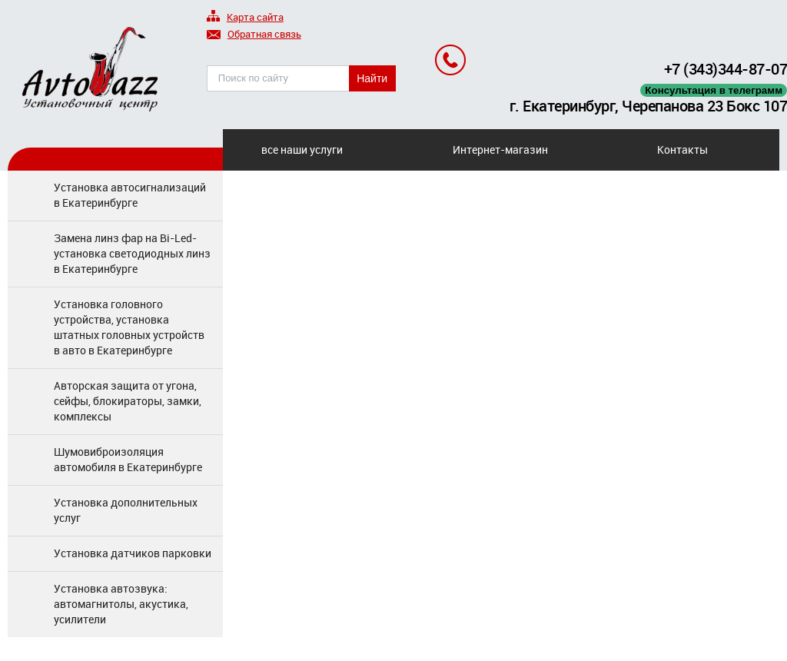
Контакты (682, 149)
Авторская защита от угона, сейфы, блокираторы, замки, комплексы (127, 401)
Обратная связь (254, 35)
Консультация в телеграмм (713, 90)
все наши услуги (302, 149)
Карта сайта (245, 18)
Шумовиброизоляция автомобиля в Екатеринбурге (128, 459)
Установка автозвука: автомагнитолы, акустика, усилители (121, 603)
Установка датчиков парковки (132, 553)
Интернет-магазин (500, 149)
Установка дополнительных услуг (126, 510)
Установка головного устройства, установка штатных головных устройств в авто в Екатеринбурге (129, 327)
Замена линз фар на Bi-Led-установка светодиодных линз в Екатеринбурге (132, 253)
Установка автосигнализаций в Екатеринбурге (130, 195)
